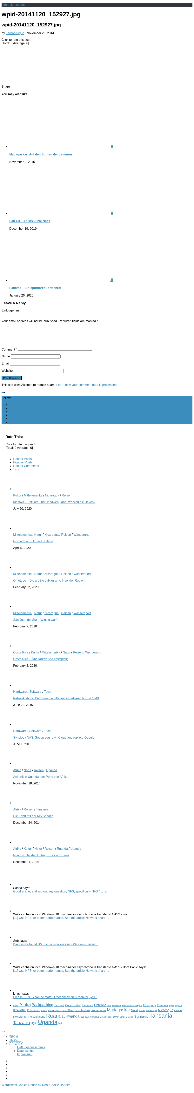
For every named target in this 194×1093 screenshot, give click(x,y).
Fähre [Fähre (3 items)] (146, 1009)
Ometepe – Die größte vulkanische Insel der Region (48, 585)
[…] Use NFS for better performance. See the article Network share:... (61, 922)
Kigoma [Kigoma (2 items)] (178, 1010)
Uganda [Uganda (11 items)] (47, 1027)
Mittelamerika (33, 500)
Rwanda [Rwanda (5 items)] (72, 1021)
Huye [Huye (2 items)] (153, 1010)
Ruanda (62, 853)
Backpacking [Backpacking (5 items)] (42, 1009)
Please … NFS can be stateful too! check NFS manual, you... (55, 1001)
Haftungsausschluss (31, 1052)
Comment (9, 354)
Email (5, 368)
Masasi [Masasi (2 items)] (142, 1015)
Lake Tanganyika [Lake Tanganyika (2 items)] (98, 1015)
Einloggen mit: (11, 310)
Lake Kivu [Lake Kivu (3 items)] (67, 1014)
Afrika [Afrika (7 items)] (25, 1009)
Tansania (42, 814)
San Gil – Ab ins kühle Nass (29, 221)
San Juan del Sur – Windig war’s (35, 624)
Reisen (66, 500)
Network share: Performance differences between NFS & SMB (56, 703)
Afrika (17, 774)
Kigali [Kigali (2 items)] (171, 1010)
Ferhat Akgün (15, 33)
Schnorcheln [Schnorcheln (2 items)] (105, 1021)
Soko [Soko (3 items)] (115, 1021)
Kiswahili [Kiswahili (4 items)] (19, 1015)
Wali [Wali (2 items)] (60, 1028)
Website (7, 375)
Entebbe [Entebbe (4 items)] (100, 1010)
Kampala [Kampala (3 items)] (162, 1009)
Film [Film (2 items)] (109, 1010)
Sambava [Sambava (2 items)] (94, 1021)
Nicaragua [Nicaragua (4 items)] (165, 1015)
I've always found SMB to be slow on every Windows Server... (55, 949)
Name (6, 361)
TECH (13, 1041)
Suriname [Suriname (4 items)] (141, 1021)
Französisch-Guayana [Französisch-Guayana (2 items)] (132, 1010)
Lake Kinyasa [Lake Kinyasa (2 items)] (54, 1015)
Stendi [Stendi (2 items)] (130, 1021)
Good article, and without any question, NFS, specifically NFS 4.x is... (61, 896)
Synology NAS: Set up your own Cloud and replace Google (53, 742)
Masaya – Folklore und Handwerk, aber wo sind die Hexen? (54, 506)
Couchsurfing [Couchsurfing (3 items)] (73, 1009)
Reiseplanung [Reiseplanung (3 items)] (36, 1021)
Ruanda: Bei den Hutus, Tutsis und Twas (41, 860)
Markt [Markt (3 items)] (134, 1014)
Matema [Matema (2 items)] (150, 1015)
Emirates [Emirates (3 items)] (87, 1009)
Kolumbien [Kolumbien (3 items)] (33, 1014)
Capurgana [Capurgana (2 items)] (59, 1010)
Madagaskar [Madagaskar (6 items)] (118, 1014)
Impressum (24, 1059)
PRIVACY (16, 1048)
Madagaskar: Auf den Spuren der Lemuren (40, 154)
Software (35, 696)
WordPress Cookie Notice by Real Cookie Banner (36, 1089)
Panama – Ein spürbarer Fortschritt (35, 288)
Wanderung (81, 539)
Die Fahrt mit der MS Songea (33, 820)
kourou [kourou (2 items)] (44, 1015)
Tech (47, 696)
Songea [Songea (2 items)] (123, 1021)
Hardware (20, 696)
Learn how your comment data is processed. (86, 389)
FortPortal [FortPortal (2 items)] (116, 1010)
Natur (38, 539)
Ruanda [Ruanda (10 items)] (55, 1020)
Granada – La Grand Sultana (33, 546)
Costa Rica (20, 657)
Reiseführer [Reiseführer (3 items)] (20, 1021)
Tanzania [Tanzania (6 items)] (21, 1027)
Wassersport (82, 578)
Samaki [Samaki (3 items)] (84, 1021)
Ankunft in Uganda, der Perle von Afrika (40, 781)
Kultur (17, 500)
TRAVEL (15, 1045)
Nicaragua (52, 500)
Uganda (51, 774)
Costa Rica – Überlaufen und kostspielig (41, 663)
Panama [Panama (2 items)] (178, 1015)
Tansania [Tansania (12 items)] (160, 1020)
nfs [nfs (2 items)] (156, 1015)
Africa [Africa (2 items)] (15, 1010)
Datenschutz (25, 1055)
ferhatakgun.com (13, 4)
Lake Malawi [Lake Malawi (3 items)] (82, 1014)
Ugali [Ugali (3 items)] (34, 1027)
